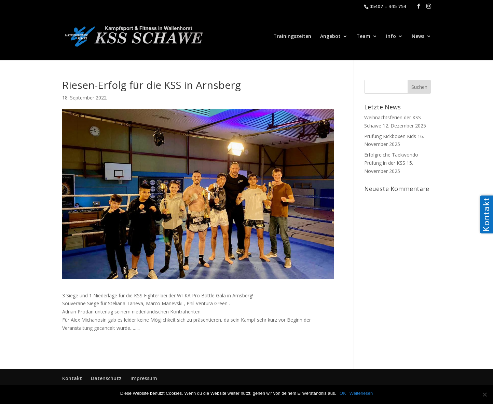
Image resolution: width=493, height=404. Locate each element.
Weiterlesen (361, 393)
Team (363, 36)
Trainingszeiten (292, 36)
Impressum (144, 378)
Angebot (330, 36)
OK (343, 393)
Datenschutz (106, 378)
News (418, 36)
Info (391, 36)
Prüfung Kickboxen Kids (390, 136)
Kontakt (72, 378)
